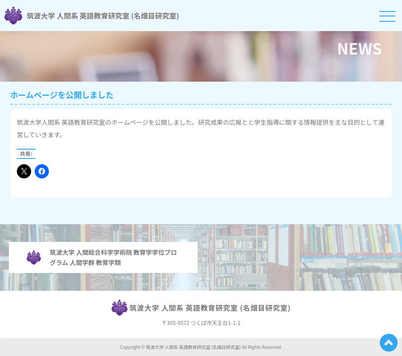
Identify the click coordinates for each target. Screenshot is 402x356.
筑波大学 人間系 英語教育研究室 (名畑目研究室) (91, 15)
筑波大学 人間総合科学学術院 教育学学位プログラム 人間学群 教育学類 (102, 257)
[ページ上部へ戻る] (389, 343)
